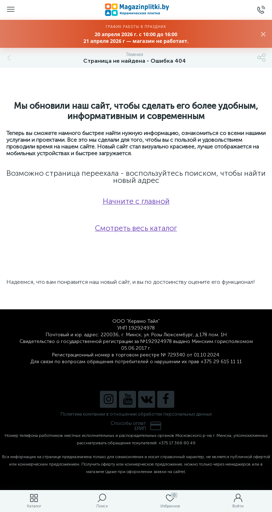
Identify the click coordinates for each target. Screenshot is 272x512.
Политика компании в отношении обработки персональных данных (136, 414)
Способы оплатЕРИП (136, 426)
